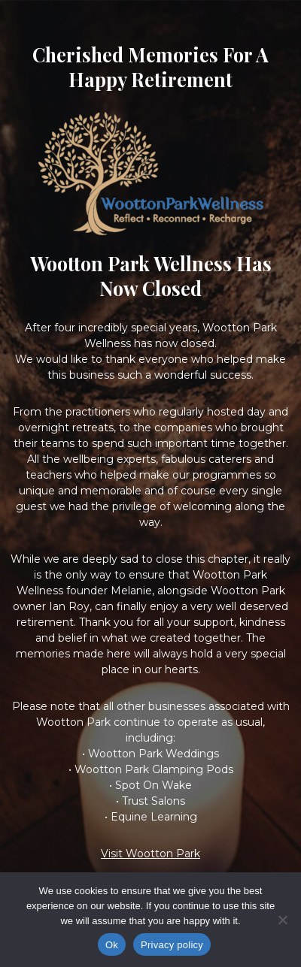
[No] (282, 919)
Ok (111, 944)
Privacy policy (172, 944)
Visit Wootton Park (150, 853)
